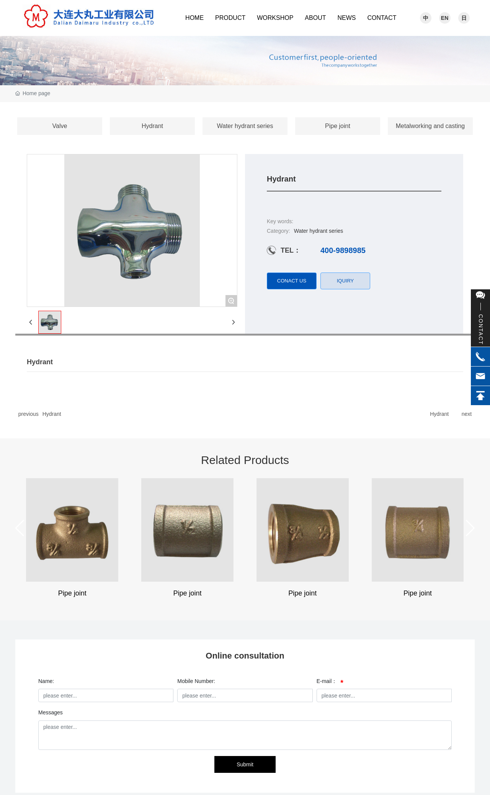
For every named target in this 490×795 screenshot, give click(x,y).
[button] (20, 528)
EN (444, 18)
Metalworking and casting (430, 126)
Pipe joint (337, 126)
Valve (59, 126)
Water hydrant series (245, 126)
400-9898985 (343, 250)
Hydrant (152, 126)
